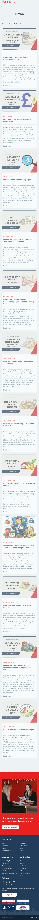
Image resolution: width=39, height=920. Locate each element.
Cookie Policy (6, 866)
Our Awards (23, 843)
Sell (3, 843)
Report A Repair (6, 851)
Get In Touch (23, 846)
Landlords (5, 846)
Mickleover (23, 876)
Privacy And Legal (7, 868)
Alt (36, 918)
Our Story (5, 848)
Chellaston (23, 868)
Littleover (22, 871)
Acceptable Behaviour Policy (10, 873)
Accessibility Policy (7, 861)
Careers (22, 851)
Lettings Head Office (25, 873)
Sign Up (9, 895)
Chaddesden (23, 866)
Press (21, 848)
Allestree (22, 861)
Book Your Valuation (10, 827)
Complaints (5, 863)
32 (14, 28)
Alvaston (22, 863)
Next (17, 28)
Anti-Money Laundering (8, 871)
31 (11, 28)
